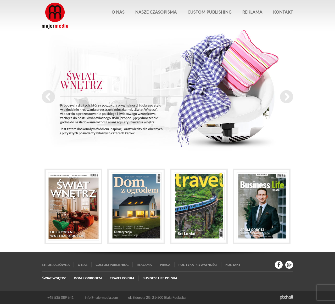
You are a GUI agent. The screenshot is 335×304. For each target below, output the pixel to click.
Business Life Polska (160, 278)
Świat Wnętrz (54, 278)
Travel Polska (122, 278)
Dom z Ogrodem (88, 278)
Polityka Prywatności (197, 265)
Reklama (252, 11)
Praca (165, 265)
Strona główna (56, 265)
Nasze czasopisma (156, 11)
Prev (48, 96)
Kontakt (283, 11)
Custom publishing (209, 11)
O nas (118, 11)
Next (286, 96)
